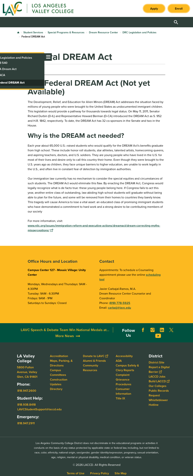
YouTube (158, 336)
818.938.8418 (26, 404)
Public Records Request (159, 393)
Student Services (33, 32)
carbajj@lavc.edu (119, 307)
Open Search (176, 22)
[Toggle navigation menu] (4, 57)
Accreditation (59, 356)
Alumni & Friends (94, 361)
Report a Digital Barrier (159, 369)
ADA (119, 361)
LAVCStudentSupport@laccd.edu (39, 409)
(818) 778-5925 (119, 303)
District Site (156, 362)
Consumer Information (123, 391)
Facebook (143, 330)
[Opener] (189, 332)
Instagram (152, 330)
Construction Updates (58, 381)
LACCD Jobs (157, 376)
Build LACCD (159, 381)
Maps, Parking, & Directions (61, 363)
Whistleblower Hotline (158, 402)
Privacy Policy (99, 473)
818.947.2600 (26, 390)
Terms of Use (75, 473)
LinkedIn (162, 330)
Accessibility (124, 356)
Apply (154, 8)
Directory (56, 389)
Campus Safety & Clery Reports (127, 367)
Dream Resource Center (103, 32)
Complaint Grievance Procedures (123, 379)
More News (64, 336)
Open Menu (185, 22)
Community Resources (90, 367)
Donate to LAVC (95, 356)
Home (18, 32)
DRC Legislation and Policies (139, 32)
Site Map (120, 473)
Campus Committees (58, 372)
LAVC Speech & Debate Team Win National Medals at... (65, 330)
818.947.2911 (26, 423)
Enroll (179, 8)
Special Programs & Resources (66, 32)
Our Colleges (157, 386)
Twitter (171, 330)
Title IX (120, 398)
